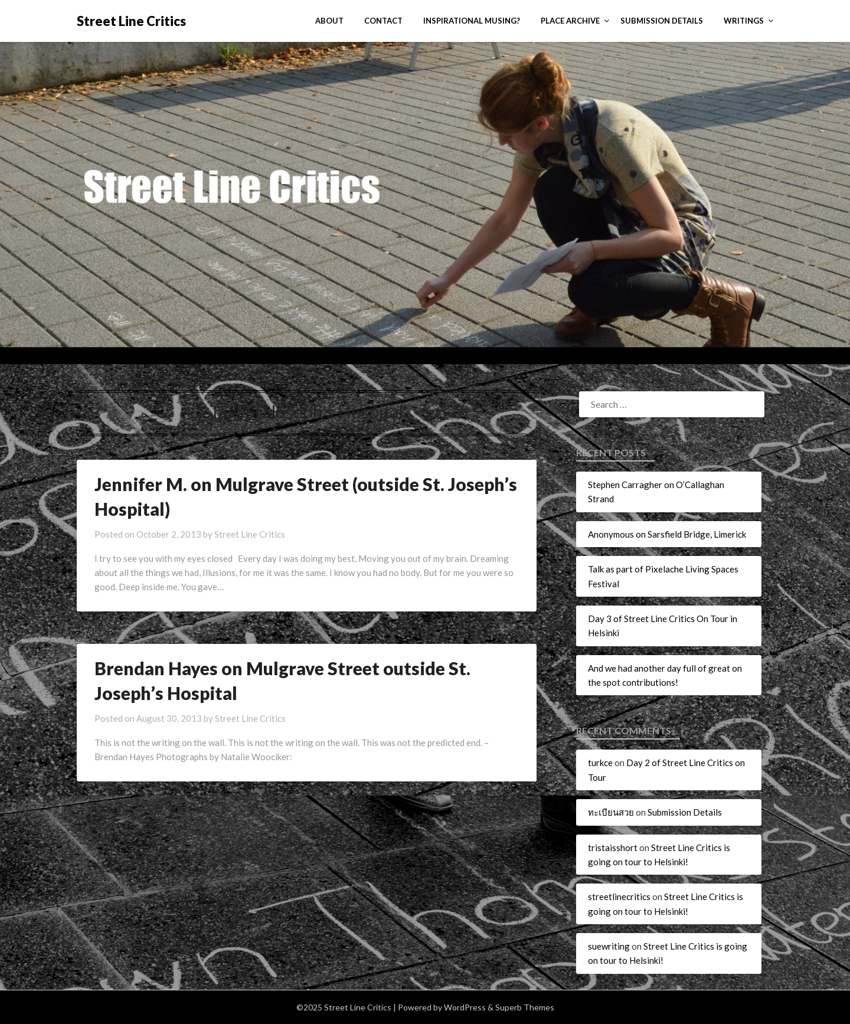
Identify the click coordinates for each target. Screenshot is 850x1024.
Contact (383, 20)
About (329, 20)
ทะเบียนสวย (611, 812)
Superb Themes (524, 1007)
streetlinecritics (619, 896)
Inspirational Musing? (471, 20)
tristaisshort (613, 847)
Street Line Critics (131, 21)
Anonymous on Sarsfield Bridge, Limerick (667, 534)
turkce (600, 762)
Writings (744, 20)
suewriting (609, 946)
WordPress (465, 1007)
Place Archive (570, 20)
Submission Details (661, 20)
